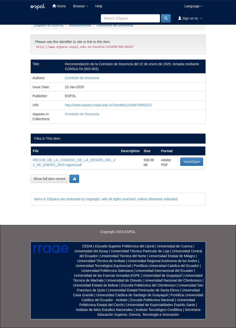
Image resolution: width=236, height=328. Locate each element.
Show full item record (50, 179)
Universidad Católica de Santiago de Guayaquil (132, 295)
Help (98, 6)
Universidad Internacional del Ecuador (164, 271)
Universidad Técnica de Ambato (101, 261)
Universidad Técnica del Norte (123, 256)
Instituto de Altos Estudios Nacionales (104, 310)
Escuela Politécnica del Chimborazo (148, 285)
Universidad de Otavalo (124, 280)
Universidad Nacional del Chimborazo (172, 280)
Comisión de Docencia (115, 25)
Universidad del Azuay (91, 251)
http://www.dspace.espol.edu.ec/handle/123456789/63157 (108, 105)
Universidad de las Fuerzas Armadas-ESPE (107, 275)
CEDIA (87, 246)
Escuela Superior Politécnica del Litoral (124, 246)
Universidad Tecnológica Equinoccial (103, 266)
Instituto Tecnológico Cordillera (159, 310)
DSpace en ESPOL (49, 25)
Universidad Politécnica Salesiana (107, 271)
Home (59, 6)
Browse (80, 6)
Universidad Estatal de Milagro (172, 256)
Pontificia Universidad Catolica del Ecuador (166, 266)
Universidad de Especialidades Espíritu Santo (160, 305)
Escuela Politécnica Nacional (152, 300)
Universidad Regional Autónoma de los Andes (162, 261)
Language (193, 6)
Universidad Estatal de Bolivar (96, 285)
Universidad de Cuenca (175, 246)
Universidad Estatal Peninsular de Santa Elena (143, 290)
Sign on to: (190, 18)
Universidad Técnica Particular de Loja (140, 251)
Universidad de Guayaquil (162, 275)
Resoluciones (80, 25)
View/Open (191, 162)
